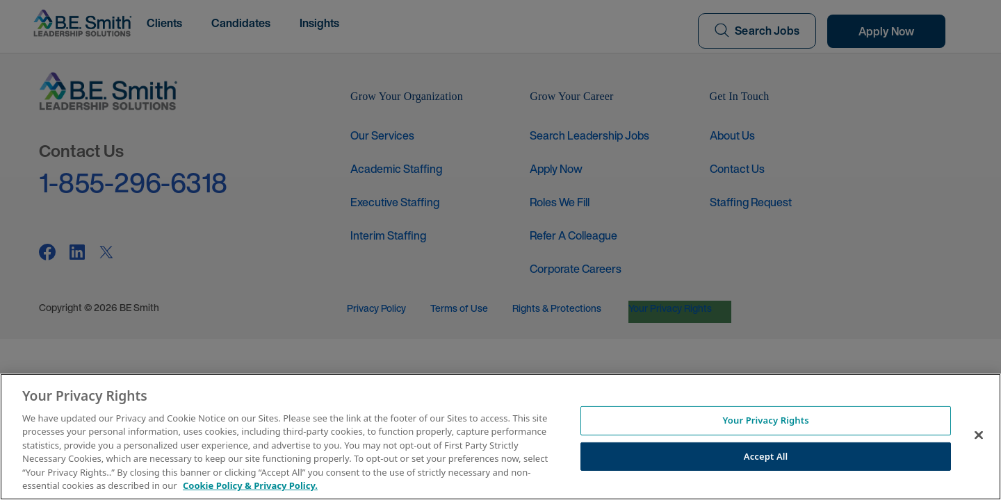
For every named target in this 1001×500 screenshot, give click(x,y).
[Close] (978, 434)
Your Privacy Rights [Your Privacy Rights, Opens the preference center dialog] (765, 420)
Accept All (766, 455)
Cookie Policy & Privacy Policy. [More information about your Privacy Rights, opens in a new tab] (250, 485)
